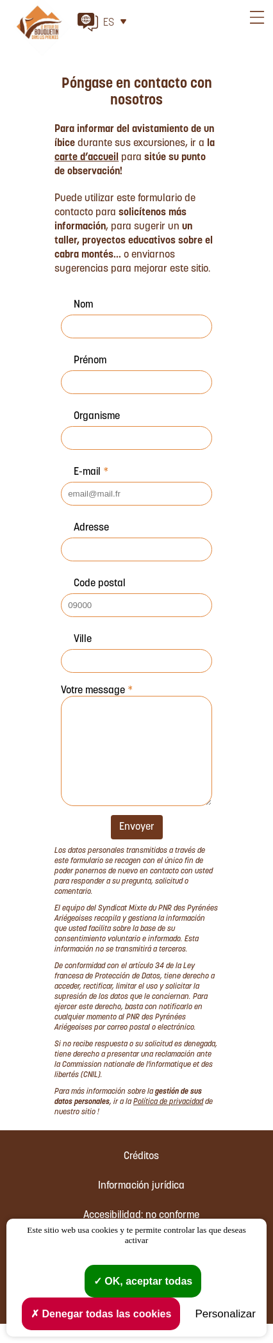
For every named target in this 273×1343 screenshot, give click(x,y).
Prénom (90, 361)
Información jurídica (141, 1205)
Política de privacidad (168, 1121)
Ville (83, 639)
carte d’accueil (86, 157)
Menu (257, 35)
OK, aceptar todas (143, 1281)
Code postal (100, 584)
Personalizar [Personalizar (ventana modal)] (225, 1314)
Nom (83, 305)
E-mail (91, 472)
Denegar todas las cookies (101, 1313)
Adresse (91, 528)
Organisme (97, 416)
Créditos (141, 1176)
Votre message (97, 691)
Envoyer (136, 846)
